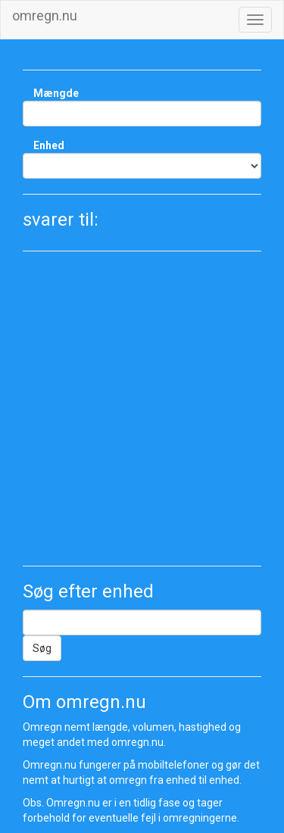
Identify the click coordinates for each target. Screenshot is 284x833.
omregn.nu (44, 15)
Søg (42, 648)
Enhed (48, 145)
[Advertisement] (142, 409)
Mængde (56, 93)
